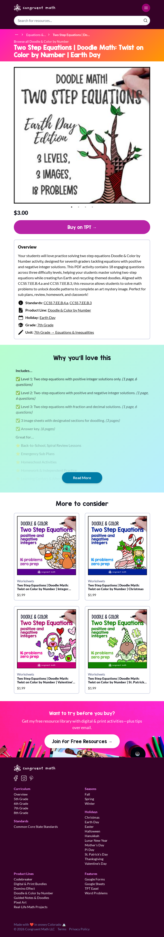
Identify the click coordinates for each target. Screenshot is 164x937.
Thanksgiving (94, 859)
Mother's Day (94, 845)
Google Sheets (95, 884)
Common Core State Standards (36, 827)
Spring (89, 799)
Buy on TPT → (82, 227)
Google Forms (95, 879)
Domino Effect (24, 888)
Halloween (92, 831)
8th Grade (21, 813)
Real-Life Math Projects (30, 907)
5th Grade (21, 799)
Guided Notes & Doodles (31, 898)
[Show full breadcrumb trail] (16, 34)
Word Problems (96, 893)
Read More (82, 477)
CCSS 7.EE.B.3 (81, 302)
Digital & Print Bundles (30, 884)
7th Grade (45, 325)
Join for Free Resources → (82, 741)
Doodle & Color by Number (69, 310)
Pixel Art (20, 902)
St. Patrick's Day (96, 854)
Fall (87, 794)
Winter (90, 803)
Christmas (92, 817)
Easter (89, 827)
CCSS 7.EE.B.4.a (56, 302)
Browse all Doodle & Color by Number (41, 41)
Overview (21, 794)
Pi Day (89, 850)
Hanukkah (92, 836)
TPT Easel (92, 888)
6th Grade (21, 803)
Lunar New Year (96, 840)
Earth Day (48, 317)
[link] (71, 34)
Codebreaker (23, 879)
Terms (62, 929)
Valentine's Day (96, 863)
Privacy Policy (79, 929)
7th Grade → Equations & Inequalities (64, 332)
